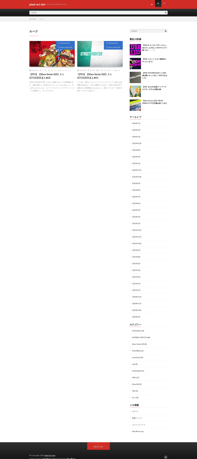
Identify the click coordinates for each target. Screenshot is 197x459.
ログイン (135, 406)
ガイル (50, 70)
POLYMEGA (137, 347)
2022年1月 (136, 222)
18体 (97, 70)
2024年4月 (136, 130)
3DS (133, 386)
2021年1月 (136, 287)
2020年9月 (136, 313)
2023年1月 (136, 163)
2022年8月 (136, 189)
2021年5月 (136, 267)
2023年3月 (136, 156)
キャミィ (68, 70)
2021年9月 (136, 248)
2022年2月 (136, 215)
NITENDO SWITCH (140, 334)
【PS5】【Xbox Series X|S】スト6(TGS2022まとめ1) (94, 76)
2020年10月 (137, 307)
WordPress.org (138, 426)
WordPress (72, 453)
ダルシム (117, 70)
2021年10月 (137, 241)
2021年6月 (136, 261)
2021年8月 (136, 254)
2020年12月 (137, 294)
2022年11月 (137, 169)
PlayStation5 (65, 43)
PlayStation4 (137, 366)
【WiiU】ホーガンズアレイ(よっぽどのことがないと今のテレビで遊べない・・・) (154, 47)
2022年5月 (136, 208)
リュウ (44, 70)
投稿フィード (137, 413)
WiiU (134, 373)
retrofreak (136, 353)
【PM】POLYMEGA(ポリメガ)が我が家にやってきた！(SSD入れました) (154, 75)
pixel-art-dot (50, 450)
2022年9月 (136, 182)
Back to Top (98, 441)
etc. (133, 393)
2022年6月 (136, 202)
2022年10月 (137, 176)
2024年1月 (136, 136)
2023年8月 (136, 149)
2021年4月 (136, 274)
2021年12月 (137, 228)
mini (133, 360)
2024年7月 (136, 123)
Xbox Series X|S (66, 47)
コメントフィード (139, 420)
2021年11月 (137, 235)
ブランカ (61, 70)
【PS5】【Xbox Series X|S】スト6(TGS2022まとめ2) (46, 76)
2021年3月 (136, 281)
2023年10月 (137, 143)
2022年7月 (136, 195)
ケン (54, 70)
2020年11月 (137, 300)
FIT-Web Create (49, 453)
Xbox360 (135, 380)
